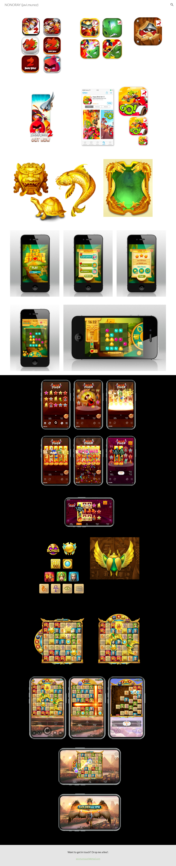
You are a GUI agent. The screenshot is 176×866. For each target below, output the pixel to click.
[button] (172, 5)
